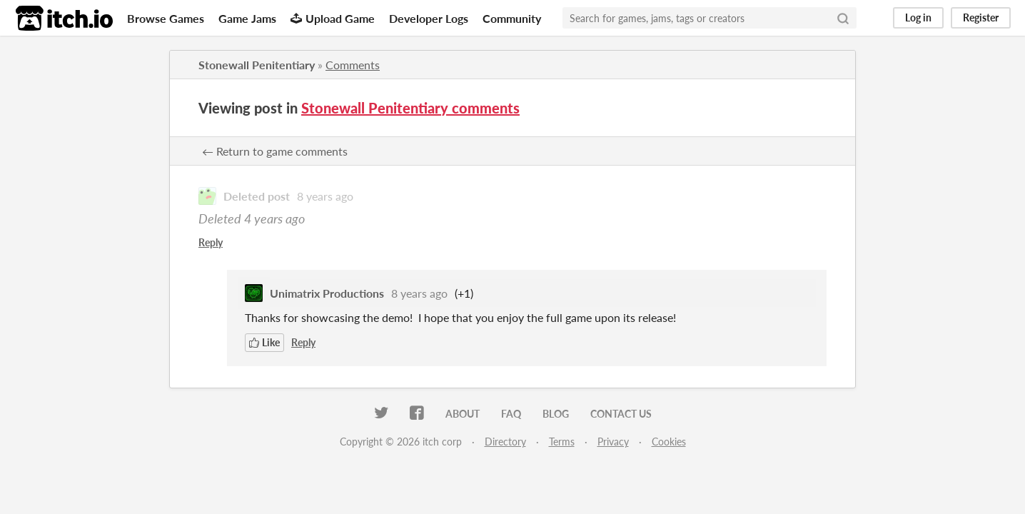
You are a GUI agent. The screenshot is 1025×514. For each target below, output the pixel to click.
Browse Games (165, 18)
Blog (555, 414)
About (462, 414)
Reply (210, 242)
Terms (562, 441)
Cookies (669, 441)
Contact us (621, 414)
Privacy (613, 441)
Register (981, 17)
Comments (352, 64)
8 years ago (325, 196)
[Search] (843, 18)
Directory (505, 441)
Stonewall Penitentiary (256, 64)
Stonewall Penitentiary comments (410, 107)
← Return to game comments (275, 151)
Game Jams (247, 18)
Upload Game (333, 18)
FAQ (511, 414)
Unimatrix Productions (327, 293)
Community (512, 18)
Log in (918, 17)
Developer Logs (428, 18)
